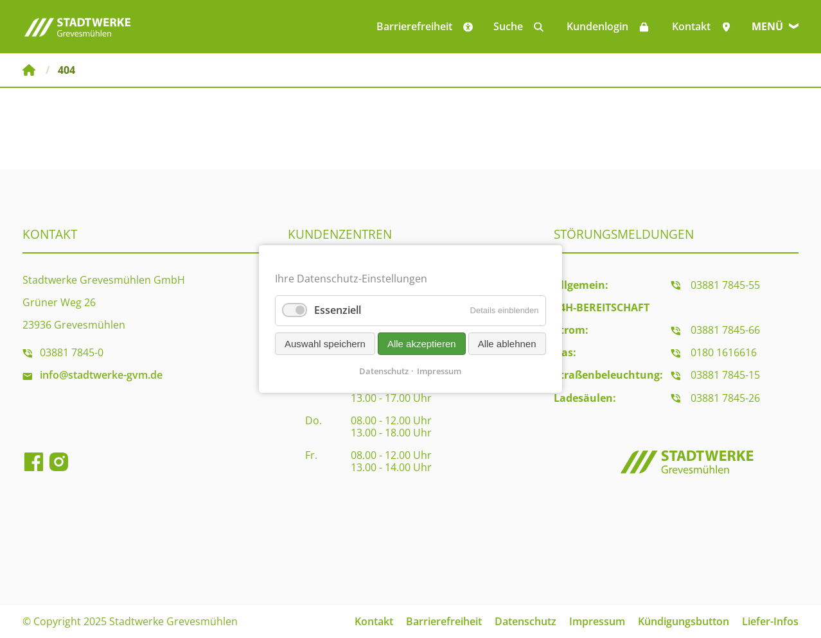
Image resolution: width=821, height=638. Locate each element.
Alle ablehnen (507, 343)
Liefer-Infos (770, 621)
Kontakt (691, 26)
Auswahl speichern (325, 343)
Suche (508, 26)
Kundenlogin (597, 26)
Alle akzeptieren (421, 343)
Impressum (597, 621)
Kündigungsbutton (683, 621)
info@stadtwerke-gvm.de (101, 375)
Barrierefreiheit (444, 621)
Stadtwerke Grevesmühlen (28, 70)
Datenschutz (525, 621)
